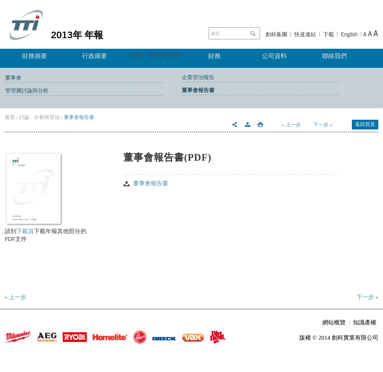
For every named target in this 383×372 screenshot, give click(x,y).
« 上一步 (291, 125)
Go (254, 33)
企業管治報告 (198, 77)
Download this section (247, 125)
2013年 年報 (77, 34)
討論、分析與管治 (154, 56)
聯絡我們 (334, 56)
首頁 (10, 117)
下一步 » (322, 125)
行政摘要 (94, 56)
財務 (214, 56)
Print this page (260, 125)
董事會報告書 (198, 90)
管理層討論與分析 (27, 91)
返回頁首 (365, 124)
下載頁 (25, 231)
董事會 (13, 78)
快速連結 (305, 34)
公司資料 (274, 56)
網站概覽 (334, 322)
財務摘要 (34, 56)
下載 (328, 34)
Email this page (235, 125)
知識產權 (364, 322)
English (349, 33)
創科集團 (276, 34)
